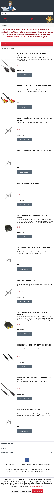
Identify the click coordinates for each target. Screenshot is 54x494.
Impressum (21, 466)
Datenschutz (47, 464)
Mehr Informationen (36, 486)
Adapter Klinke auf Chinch (28, 183)
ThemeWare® (43, 471)
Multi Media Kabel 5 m (26, 280)
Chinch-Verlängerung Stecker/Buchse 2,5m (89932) (34, 119)
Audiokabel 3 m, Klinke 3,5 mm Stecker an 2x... (33, 249)
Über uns (18, 464)
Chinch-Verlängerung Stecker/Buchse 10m (34, 151)
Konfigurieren (38, 491)
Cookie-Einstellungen (9, 464)
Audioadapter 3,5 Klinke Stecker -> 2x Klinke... (32, 216)
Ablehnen (15, 491)
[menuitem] (31, 20)
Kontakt (24, 464)
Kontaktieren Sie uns (16, 36)
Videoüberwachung (30, 466)
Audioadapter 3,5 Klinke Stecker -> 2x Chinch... (32, 313)
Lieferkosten (31, 469)
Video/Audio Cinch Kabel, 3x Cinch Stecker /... (34, 87)
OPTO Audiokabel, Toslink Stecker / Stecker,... (31, 54)
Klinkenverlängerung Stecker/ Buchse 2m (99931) (34, 378)
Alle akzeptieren (26, 491)
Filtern (5, 44)
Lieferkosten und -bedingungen (35, 464)
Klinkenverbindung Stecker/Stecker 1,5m (34, 345)
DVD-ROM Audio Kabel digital (29, 410)
